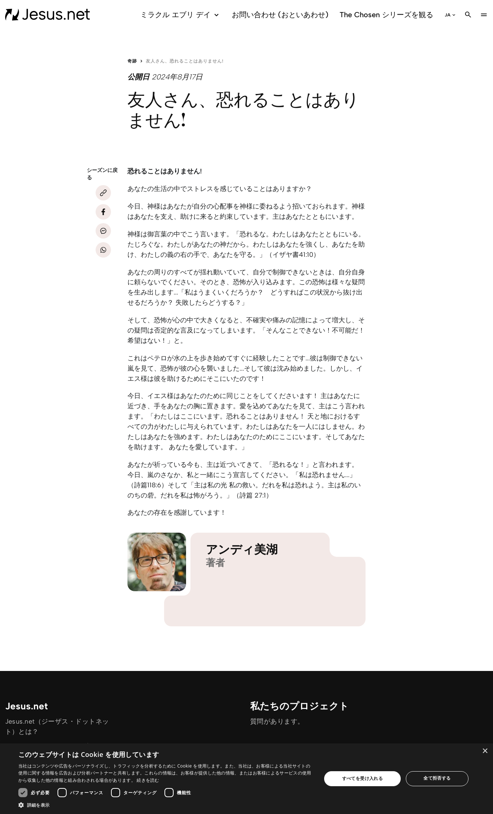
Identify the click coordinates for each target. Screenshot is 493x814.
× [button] (485, 751)
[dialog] (246, 778)
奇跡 (132, 61)
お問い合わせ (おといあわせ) (280, 14)
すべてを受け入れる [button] (362, 778)
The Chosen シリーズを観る (386, 14)
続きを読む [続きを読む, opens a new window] (148, 780)
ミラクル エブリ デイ (180, 14)
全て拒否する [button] (437, 778)
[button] (165, 805)
